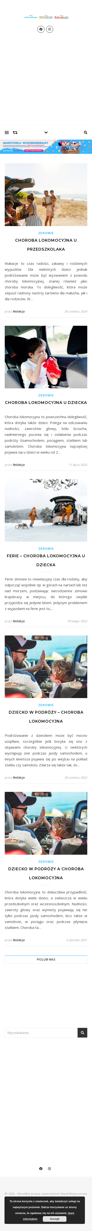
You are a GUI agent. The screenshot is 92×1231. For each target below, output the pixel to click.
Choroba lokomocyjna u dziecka (46, 402)
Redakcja (19, 311)
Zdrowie (46, 233)
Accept (54, 1219)
